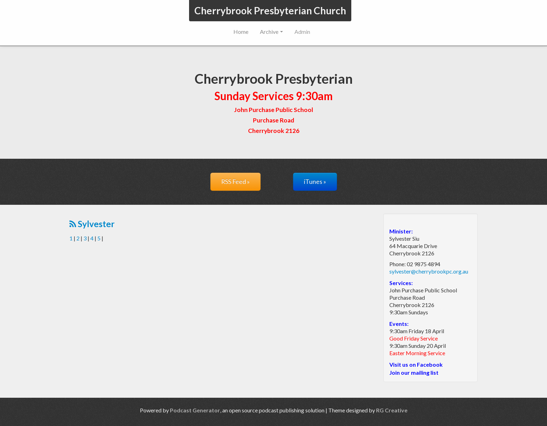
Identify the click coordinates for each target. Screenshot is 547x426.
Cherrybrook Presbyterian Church (270, 10)
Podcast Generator (195, 410)
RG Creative (391, 410)
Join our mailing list (414, 372)
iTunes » (315, 181)
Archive (271, 31)
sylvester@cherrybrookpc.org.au (428, 271)
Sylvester (92, 224)
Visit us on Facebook (416, 364)
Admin (302, 31)
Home (240, 31)
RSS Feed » (235, 181)
